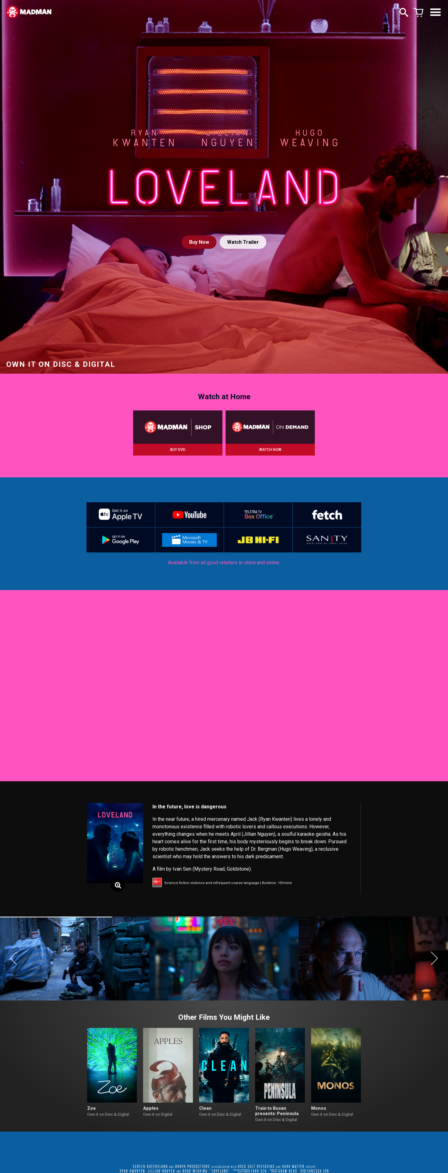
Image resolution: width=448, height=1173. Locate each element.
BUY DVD (177, 449)
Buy (199, 242)
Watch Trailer (243, 242)
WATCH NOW (270, 449)
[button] (13, 958)
